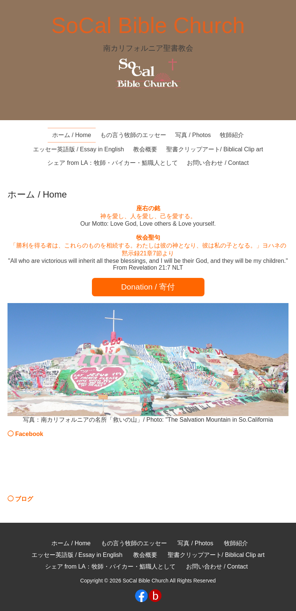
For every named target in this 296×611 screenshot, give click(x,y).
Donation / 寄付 (148, 286)
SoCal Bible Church (148, 25)
